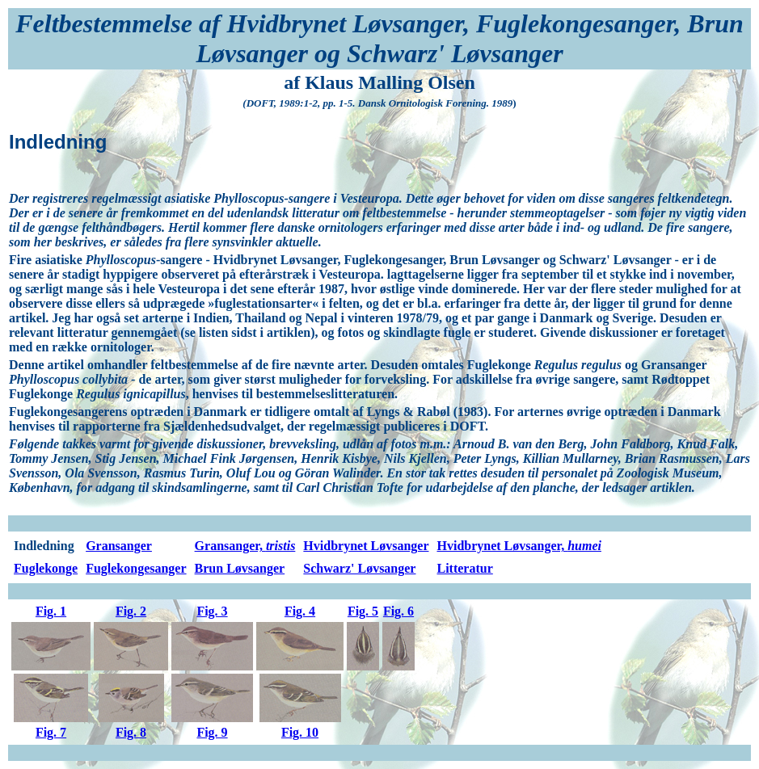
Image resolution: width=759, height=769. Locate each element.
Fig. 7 (51, 732)
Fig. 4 (300, 611)
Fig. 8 (131, 732)
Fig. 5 (363, 611)
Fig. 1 (51, 611)
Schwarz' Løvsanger (359, 568)
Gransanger (119, 546)
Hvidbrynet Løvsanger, (518, 546)
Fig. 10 (299, 732)
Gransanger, (245, 546)
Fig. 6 (398, 611)
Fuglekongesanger (136, 568)
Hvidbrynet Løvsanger (365, 546)
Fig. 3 (211, 611)
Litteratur (464, 568)
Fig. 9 (211, 732)
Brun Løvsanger (240, 568)
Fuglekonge (46, 568)
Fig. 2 (131, 611)
